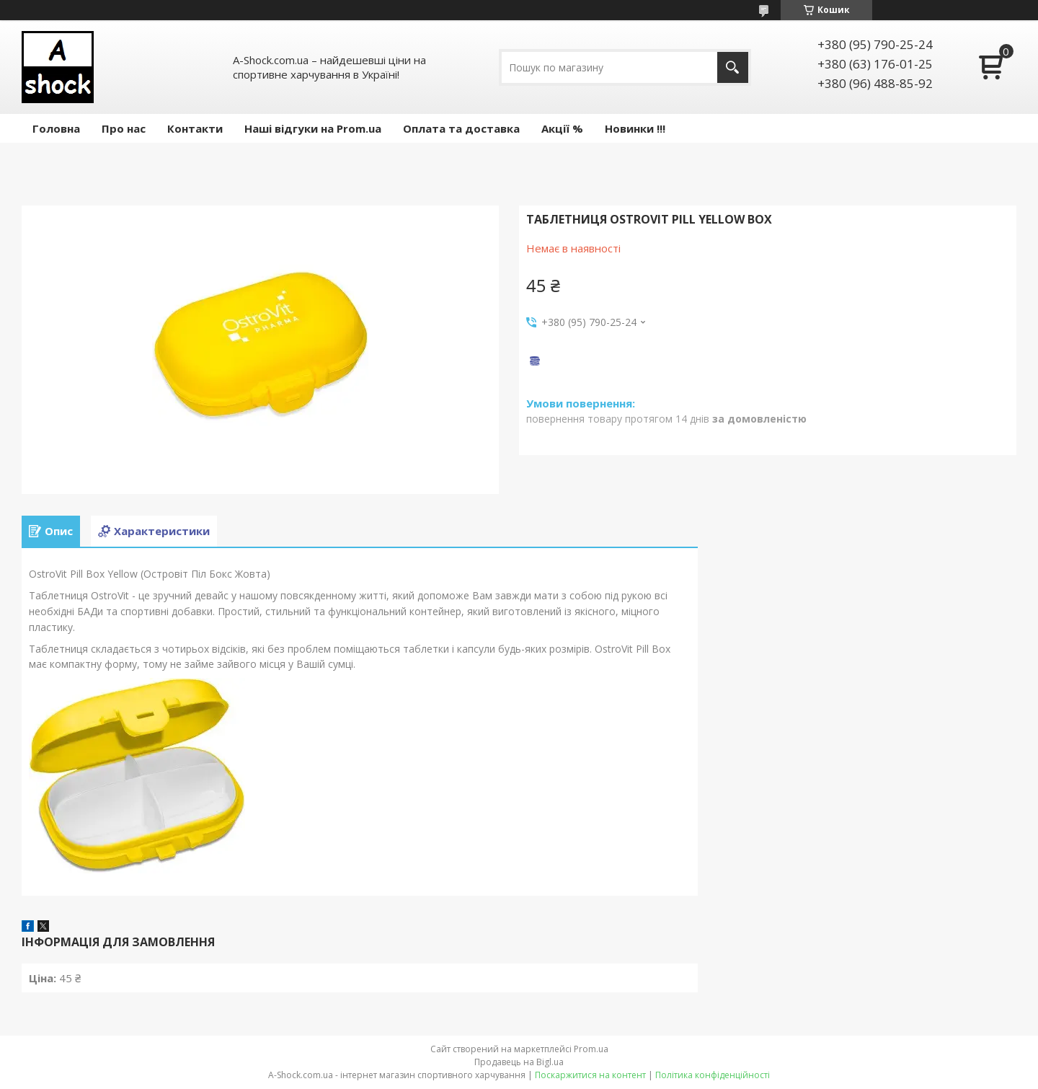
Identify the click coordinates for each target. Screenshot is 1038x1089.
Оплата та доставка (461, 128)
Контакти (195, 128)
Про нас (124, 128)
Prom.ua (591, 1049)
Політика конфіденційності (712, 1075)
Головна (56, 128)
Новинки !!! (635, 128)
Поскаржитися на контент (590, 1075)
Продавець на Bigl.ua (519, 1062)
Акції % (562, 128)
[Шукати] (732, 67)
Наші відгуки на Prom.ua (312, 128)
